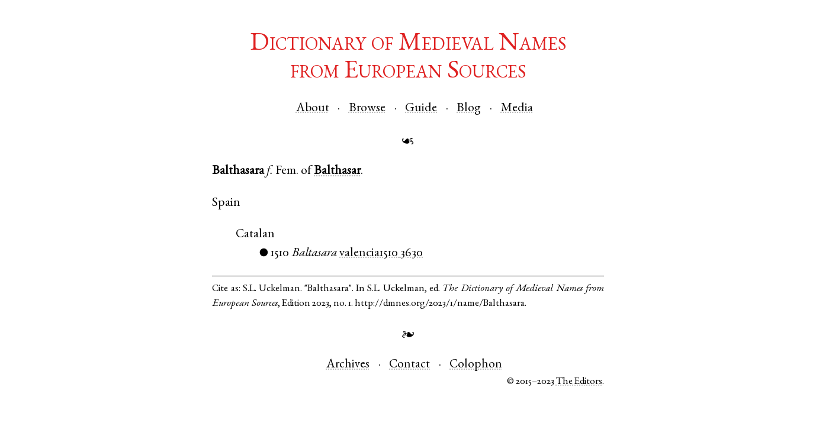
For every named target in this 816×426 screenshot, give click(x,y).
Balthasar (337, 171)
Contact (409, 365)
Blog (469, 108)
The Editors (579, 382)
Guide (421, 108)
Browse (367, 108)
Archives (348, 365)
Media (517, 108)
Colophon (475, 365)
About (312, 108)
